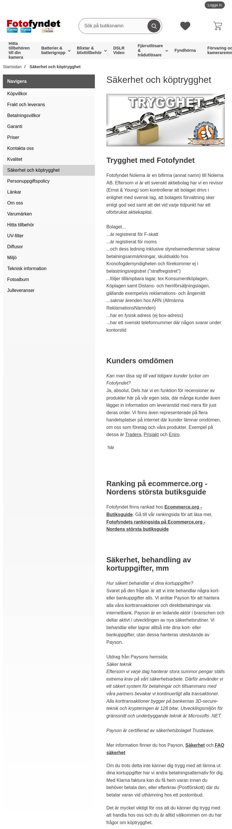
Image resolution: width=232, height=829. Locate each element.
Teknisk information (27, 268)
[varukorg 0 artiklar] (219, 25)
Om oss (15, 202)
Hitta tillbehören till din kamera (19, 50)
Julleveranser (20, 290)
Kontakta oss (20, 148)
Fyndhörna (185, 50)
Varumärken (19, 213)
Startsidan (12, 66)
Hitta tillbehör (20, 224)
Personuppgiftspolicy (28, 181)
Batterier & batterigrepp (53, 50)
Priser (13, 137)
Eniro (174, 434)
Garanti (14, 126)
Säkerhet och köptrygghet (54, 66)
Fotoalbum (18, 279)
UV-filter (15, 235)
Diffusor (15, 246)
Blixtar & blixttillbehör (89, 50)
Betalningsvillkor (24, 115)
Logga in (215, 5)
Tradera (133, 434)
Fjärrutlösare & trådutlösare (150, 50)
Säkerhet (195, 745)
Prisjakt (151, 434)
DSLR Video (118, 50)
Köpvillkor (17, 93)
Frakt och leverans (26, 104)
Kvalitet (14, 159)
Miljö (12, 257)
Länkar (14, 192)
